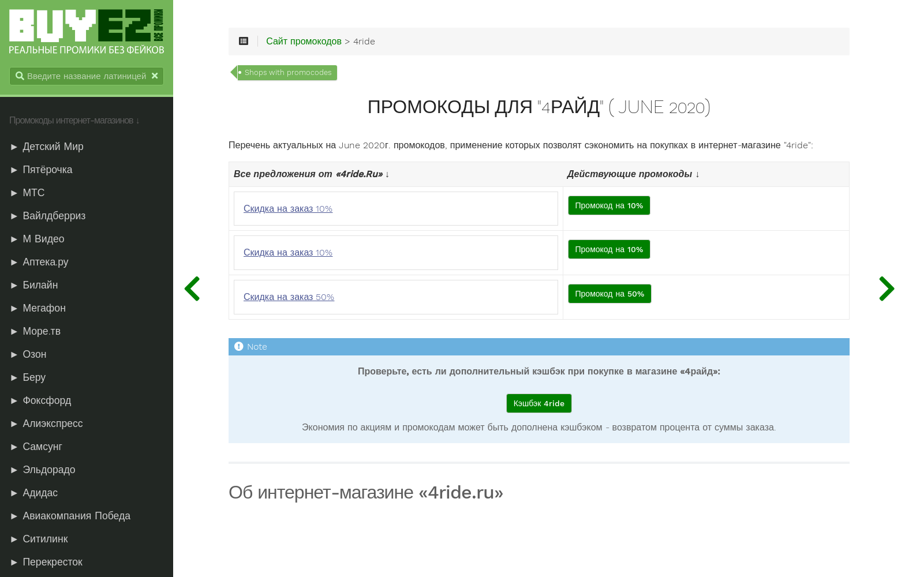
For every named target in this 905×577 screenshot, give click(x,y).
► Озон (27, 354)
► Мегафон (37, 308)
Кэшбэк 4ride (539, 403)
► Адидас (33, 493)
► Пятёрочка (41, 169)
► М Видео (36, 239)
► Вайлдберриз (47, 216)
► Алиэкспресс (46, 423)
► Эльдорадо (42, 469)
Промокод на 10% (609, 205)
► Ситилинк (38, 539)
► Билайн (33, 285)
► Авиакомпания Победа (69, 516)
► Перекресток (46, 562)
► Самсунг (35, 446)
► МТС (27, 192)
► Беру (27, 377)
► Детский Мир (46, 146)
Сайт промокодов (304, 41)
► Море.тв (35, 331)
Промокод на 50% (610, 293)
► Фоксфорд (40, 400)
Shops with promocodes (288, 72)
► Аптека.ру (39, 262)
